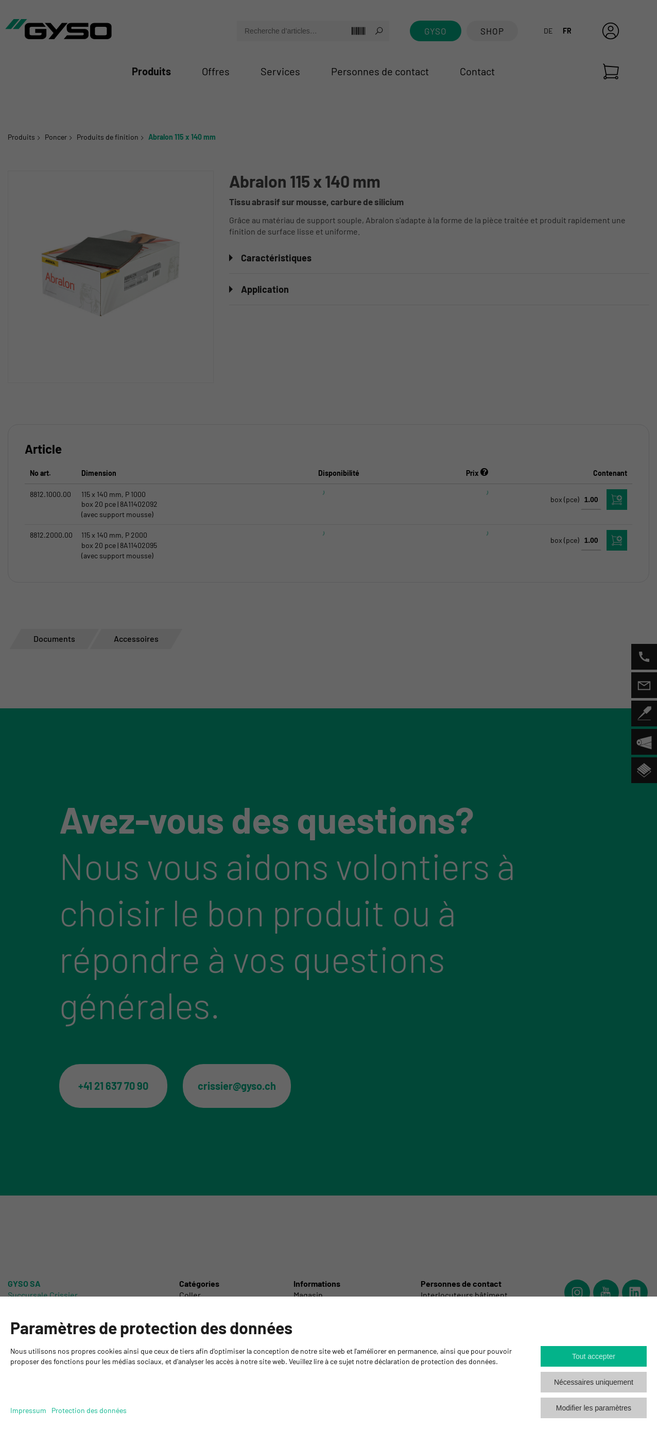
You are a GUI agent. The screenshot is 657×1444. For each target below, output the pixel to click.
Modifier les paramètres (593, 1408)
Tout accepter (593, 1356)
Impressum (28, 1410)
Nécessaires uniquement (593, 1382)
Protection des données (89, 1410)
